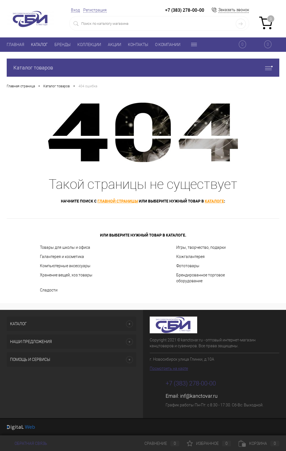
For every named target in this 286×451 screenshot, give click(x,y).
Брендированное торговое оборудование (200, 278)
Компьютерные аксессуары (65, 266)
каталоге (214, 201)
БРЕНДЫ (62, 44)
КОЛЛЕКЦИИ (89, 44)
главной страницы (117, 201)
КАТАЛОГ (39, 44)
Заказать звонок (233, 10)
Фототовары (187, 266)
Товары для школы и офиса (65, 247)
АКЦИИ (114, 44)
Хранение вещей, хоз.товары (66, 275)
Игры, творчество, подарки (201, 247)
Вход (75, 10)
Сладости (49, 290)
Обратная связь (27, 443)
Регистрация (95, 10)
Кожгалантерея (190, 256)
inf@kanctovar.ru (199, 396)
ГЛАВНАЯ (15, 44)
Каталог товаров (143, 68)
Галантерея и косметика (62, 256)
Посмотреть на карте (169, 368)
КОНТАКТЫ (138, 44)
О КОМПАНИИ (167, 44)
